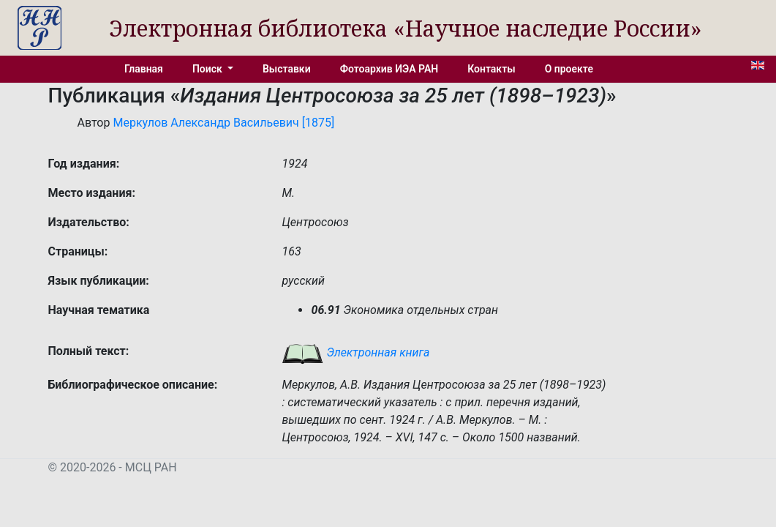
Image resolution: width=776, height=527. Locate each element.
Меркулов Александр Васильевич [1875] (223, 123)
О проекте (569, 69)
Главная (143, 69)
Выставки (287, 69)
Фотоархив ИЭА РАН (389, 69)
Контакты (491, 69)
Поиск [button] (208, 69)
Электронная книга (355, 352)
